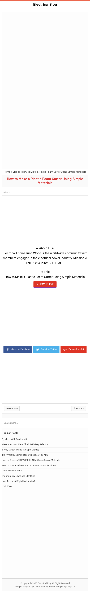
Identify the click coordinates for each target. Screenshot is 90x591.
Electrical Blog (45, 4)
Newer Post (12, 408)
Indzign (31, 586)
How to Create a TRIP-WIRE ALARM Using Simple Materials (31, 460)
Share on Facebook (18, 349)
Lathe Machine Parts (12, 470)
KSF (68, 586)
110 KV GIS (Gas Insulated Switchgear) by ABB (25, 455)
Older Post (78, 408)
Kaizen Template (57, 586)
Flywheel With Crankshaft (14, 439)
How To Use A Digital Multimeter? (18, 481)
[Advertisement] (45, 38)
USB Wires (7, 486)
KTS (73, 586)
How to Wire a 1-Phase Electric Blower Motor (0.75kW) (29, 465)
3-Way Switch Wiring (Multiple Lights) (20, 449)
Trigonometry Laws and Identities (18, 476)
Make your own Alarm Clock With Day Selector (25, 444)
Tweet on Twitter (46, 349)
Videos (6, 192)
